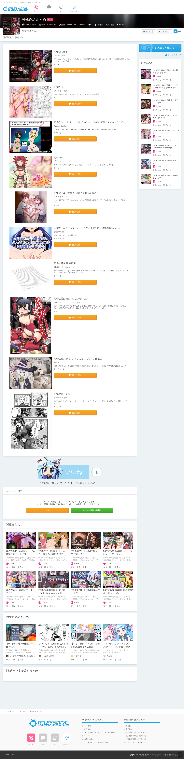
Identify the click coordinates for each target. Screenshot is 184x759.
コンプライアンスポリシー (136, 742)
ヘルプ (86, 736)
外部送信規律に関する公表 (136, 739)
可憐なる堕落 (61, 52)
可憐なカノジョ (62, 394)
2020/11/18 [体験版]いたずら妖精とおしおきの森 (165, 71)
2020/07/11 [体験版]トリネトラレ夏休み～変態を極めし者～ (53, 554)
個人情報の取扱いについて (136, 736)
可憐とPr (58, 87)
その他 (121, 24)
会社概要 (87, 726)
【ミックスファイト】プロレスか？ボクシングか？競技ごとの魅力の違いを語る (118, 646)
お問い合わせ (89, 739)
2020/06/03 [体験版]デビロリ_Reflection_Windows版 (164, 146)
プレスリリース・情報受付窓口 (96, 742)
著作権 (128, 726)
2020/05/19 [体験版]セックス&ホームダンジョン (165, 116)
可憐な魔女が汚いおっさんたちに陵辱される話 (78, 358)
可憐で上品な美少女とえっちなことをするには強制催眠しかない (87, 228)
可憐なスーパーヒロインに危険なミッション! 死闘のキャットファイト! (90, 122)
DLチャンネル (15, 8)
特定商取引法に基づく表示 (136, 733)
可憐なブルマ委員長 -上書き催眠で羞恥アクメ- (78, 193)
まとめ (22, 711)
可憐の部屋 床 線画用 (65, 263)
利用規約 (87, 729)
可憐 (21, 37)
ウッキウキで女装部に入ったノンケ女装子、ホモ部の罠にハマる (53, 646)
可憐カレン (59, 157)
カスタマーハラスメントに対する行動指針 (100, 733)
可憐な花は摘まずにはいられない (71, 298)
